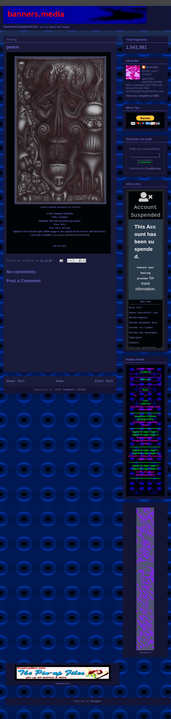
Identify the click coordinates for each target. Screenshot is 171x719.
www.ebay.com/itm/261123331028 (71, 234)
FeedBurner (153, 168)
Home (60, 381)
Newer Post (15, 381)
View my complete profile (142, 95)
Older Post (104, 381)
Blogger (96, 701)
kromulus (152, 67)
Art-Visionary (74, 207)
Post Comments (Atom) (70, 389)
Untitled (43, 207)
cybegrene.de (63, 683)
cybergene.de (145, 652)
